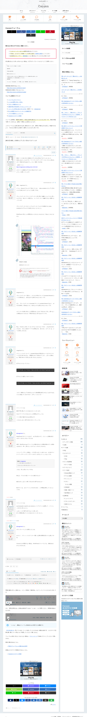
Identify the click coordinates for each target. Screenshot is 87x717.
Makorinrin (64, 207)
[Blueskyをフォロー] (26, 696)
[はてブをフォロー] (32, 696)
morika (64, 228)
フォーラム (9, 129)
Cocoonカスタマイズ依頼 (14, 112)
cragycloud (11, 158)
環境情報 (25, 52)
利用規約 (59, 713)
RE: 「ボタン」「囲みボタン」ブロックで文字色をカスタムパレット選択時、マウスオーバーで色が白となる (71, 114)
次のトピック (51, 555)
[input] (72, 52)
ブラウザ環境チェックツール (15, 110)
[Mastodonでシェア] (31, 682)
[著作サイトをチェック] (20, 696)
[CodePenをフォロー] (38, 696)
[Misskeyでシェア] (14, 685)
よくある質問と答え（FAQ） (15, 98)
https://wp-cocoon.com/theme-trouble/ (16, 88)
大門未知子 (65, 86)
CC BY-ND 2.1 (10, 627)
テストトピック (34, 632)
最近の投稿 (23, 129)
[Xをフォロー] (23, 696)
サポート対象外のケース (14, 101)
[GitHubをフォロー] (35, 696)
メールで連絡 (53, 713)
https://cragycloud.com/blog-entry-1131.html (26, 163)
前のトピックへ (44, 555)
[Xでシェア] (10, 31)
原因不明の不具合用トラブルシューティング (19, 103)
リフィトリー (15, 145)
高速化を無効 (38, 50)
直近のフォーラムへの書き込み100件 (17, 642)
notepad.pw (37, 105)
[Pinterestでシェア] (44, 31)
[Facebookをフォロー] (29, 696)
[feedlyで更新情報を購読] (41, 696)
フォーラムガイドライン (14, 96)
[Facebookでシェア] (18, 31)
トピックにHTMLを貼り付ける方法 (17, 105)
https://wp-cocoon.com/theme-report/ (16, 84)
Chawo (17, 575)
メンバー (16, 129)
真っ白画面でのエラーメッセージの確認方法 (19, 107)
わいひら (8, 493)
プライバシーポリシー (66, 713)
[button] (52, 31)
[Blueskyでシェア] (48, 682)
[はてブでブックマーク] (27, 31)
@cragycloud (19, 430)
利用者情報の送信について (77, 713)
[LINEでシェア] (35, 31)
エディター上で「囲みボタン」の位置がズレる (35, 575)
